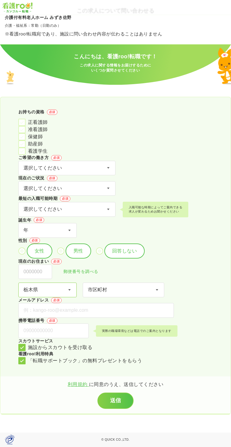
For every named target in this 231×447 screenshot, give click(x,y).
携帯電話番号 (37, 320)
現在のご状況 (37, 178)
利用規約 (78, 384)
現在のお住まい (40, 261)
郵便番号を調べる (77, 272)
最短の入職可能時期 (44, 198)
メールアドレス (40, 300)
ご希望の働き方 (40, 158)
